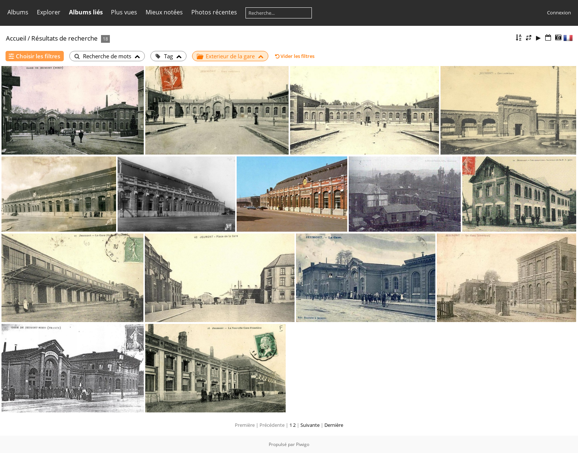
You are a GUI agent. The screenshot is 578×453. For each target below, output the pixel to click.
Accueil (16, 38)
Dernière (333, 425)
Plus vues (124, 12)
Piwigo (302, 444)
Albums (17, 12)
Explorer (48, 12)
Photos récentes (214, 12)
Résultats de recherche (64, 38)
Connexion (559, 12)
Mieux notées (164, 12)
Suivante (310, 425)
